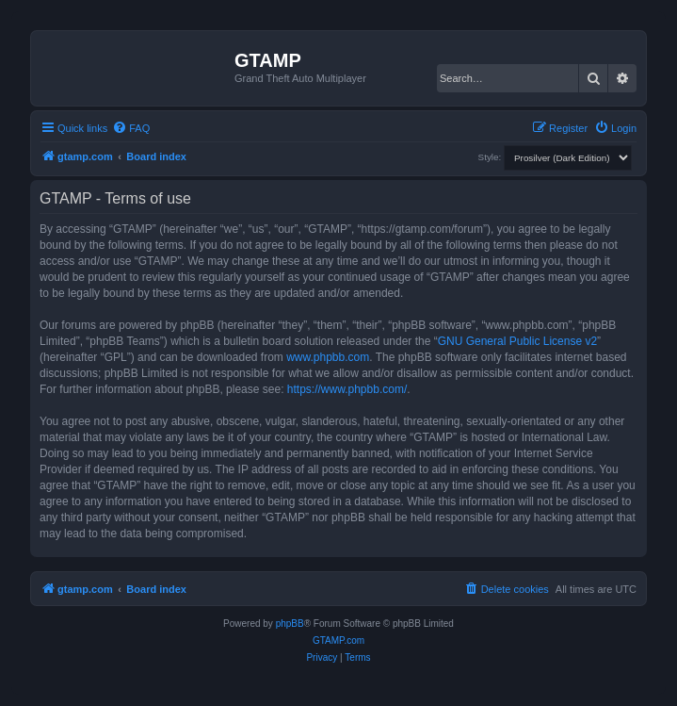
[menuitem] (131, 128)
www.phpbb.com (327, 357)
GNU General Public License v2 (517, 341)
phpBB (290, 623)
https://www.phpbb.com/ (347, 389)
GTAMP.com (338, 640)
